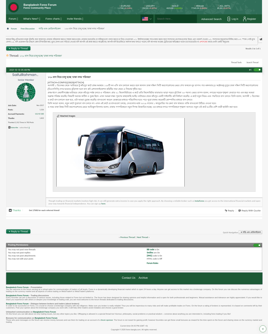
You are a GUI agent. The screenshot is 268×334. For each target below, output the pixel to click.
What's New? (30, 18)
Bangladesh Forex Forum (17, 287)
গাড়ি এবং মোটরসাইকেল (50, 28)
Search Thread (252, 62)
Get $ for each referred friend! (44, 210)
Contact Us (128, 277)
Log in (232, 19)
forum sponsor (107, 320)
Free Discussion (28, 28)
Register (249, 19)
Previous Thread (127, 237)
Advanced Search (211, 19)
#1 (250, 69)
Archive (143, 277)
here (103, 203)
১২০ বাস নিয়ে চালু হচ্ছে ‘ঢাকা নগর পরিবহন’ (41, 55)
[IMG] (149, 255)
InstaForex (199, 201)
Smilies (150, 252)
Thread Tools (236, 62)
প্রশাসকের (206, 42)
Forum (12, 18)
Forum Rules (152, 263)
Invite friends (74, 18)
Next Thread (142, 237)
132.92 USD (39, 114)
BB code (150, 249)
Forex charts (52, 18)
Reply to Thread (18, 48)
